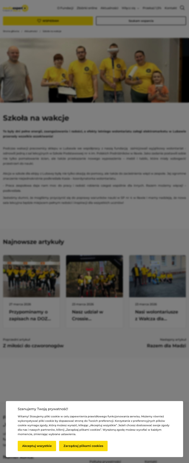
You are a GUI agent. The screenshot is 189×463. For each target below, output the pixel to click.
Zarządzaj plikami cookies (83, 446)
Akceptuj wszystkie (37, 446)
